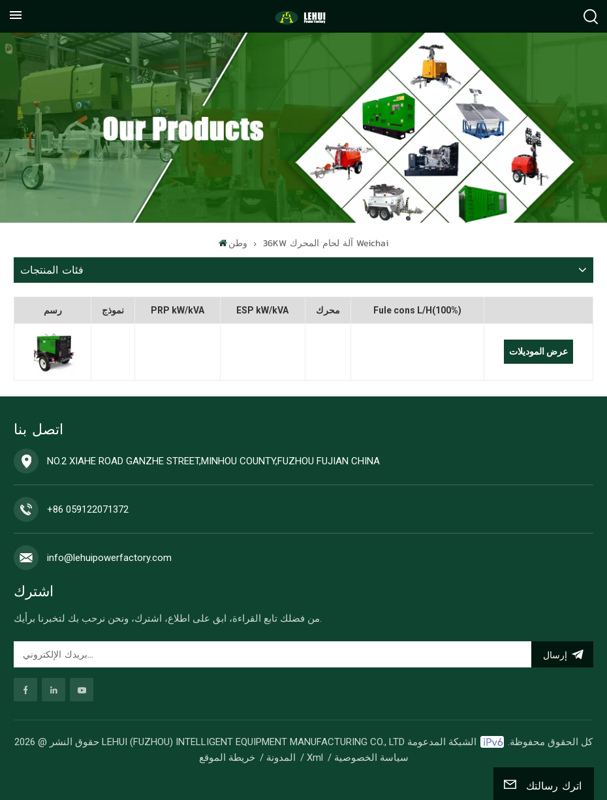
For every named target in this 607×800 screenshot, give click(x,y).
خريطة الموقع (227, 757)
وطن (233, 243)
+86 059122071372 (88, 509)
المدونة (281, 757)
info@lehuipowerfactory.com (109, 558)
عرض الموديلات (538, 351)
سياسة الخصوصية (371, 757)
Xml (315, 757)
